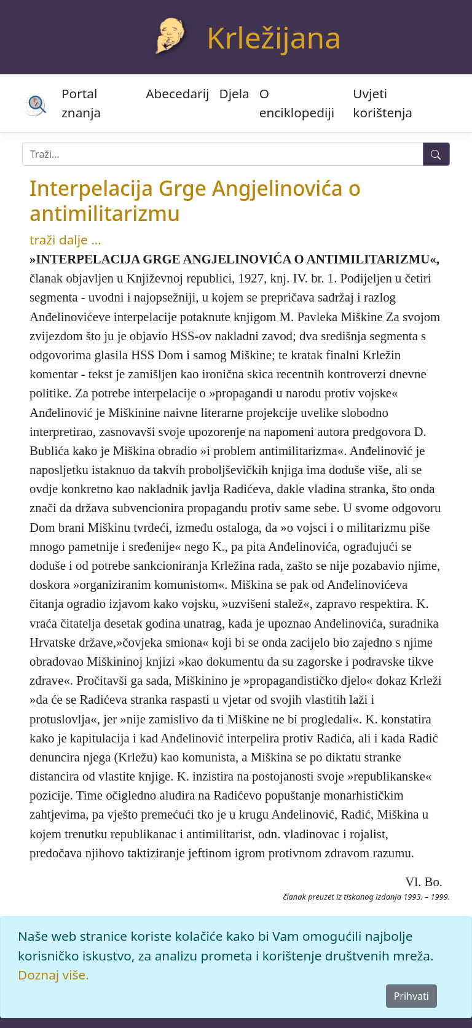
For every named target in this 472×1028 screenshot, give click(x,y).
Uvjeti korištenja (382, 103)
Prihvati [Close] (411, 996)
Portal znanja (81, 103)
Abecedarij (177, 93)
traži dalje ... (65, 239)
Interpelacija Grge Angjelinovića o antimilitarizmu (195, 200)
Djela (234, 93)
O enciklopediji (296, 103)
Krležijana (273, 37)
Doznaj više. (53, 974)
